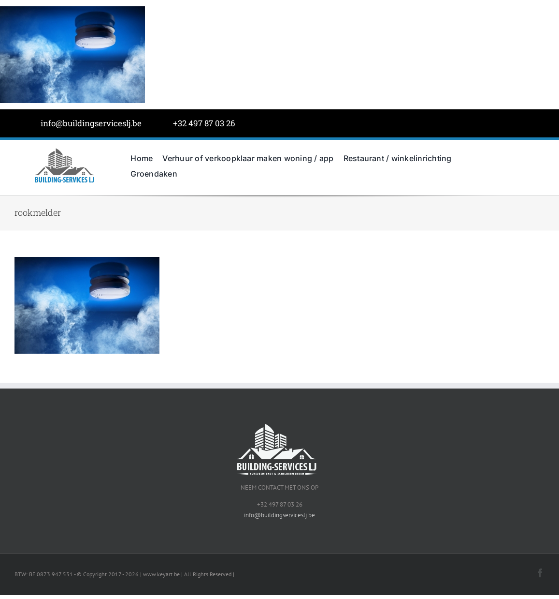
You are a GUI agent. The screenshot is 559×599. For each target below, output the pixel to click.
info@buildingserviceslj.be (91, 123)
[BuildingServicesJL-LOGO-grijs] (64, 150)
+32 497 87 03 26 (204, 123)
